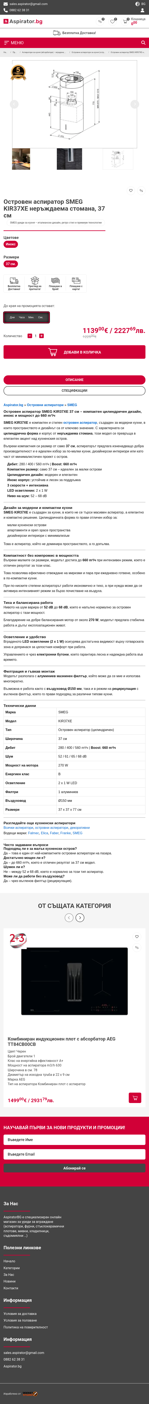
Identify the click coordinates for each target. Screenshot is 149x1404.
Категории (12, 1268)
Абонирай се (74, 1168)
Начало (7, 52)
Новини (9, 1281)
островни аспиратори (51, 827)
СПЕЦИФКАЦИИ (74, 391)
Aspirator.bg (12, 1366)
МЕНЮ (14, 43)
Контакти (11, 1288)
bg (140, 4)
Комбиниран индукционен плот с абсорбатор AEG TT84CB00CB (61, 1041)
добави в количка (74, 352)
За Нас (9, 1275)
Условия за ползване (20, 1320)
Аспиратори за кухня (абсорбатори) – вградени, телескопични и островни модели (58, 52)
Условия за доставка (20, 1314)
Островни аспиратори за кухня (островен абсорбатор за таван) (100, 52)
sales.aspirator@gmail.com (26, 4)
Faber (54, 833)
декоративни (80, 827)
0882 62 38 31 (16, 10)
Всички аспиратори (18, 827)
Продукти (17, 52)
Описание (74, 380)
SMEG (77, 833)
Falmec (33, 833)
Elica (44, 833)
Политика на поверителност (26, 1327)
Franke (65, 833)
